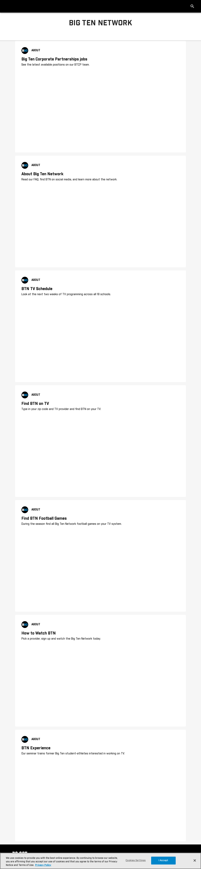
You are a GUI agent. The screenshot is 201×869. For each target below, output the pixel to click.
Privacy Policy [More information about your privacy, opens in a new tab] (43, 865)
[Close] (194, 860)
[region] (100, 861)
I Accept (163, 860)
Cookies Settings (136, 860)
